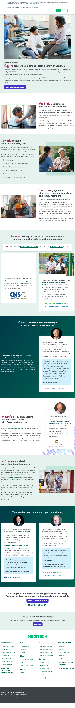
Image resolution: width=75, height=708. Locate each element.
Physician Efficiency (7, 658)
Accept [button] (58, 10)
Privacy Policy (13, 697)
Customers (62, 665)
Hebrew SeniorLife (62, 200)
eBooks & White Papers (27, 665)
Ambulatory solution (56, 246)
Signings (23, 649)
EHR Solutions (7, 643)
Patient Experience (7, 655)
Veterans (42, 681)
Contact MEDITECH (65, 662)
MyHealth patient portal (46, 216)
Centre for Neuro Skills (19, 281)
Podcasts (23, 662)
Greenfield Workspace (5, 669)
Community (61, 649)
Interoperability (6, 649)
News (22, 643)
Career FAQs (43, 678)
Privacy (34, 3)
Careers (42, 659)
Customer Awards (63, 652)
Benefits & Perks (44, 662)
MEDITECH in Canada (46, 646)
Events (22, 669)
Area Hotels (61, 658)
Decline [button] (64, 10)
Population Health (7, 661)
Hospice (10, 490)
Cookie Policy (5, 697)
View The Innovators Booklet (15, 87)
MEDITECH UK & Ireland (46, 655)
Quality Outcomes (7, 665)
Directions (61, 655)
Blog (22, 656)
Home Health (13, 477)
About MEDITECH (64, 643)
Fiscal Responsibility (8, 646)
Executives (61, 646)
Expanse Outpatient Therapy (29, 246)
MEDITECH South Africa (46, 652)
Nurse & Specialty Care (8, 652)
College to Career (44, 668)
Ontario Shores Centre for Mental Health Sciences (16, 426)
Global (41, 643)
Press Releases (25, 646)
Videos (23, 652)
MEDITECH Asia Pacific (46, 649)
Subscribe (37, 624)
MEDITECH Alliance (8, 673)
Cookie (29, 3)
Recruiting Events (44, 675)
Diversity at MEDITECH (46, 672)
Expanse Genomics (13, 428)
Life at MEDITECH (44, 665)
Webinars (23, 672)
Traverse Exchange (24, 532)
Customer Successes (27, 659)
